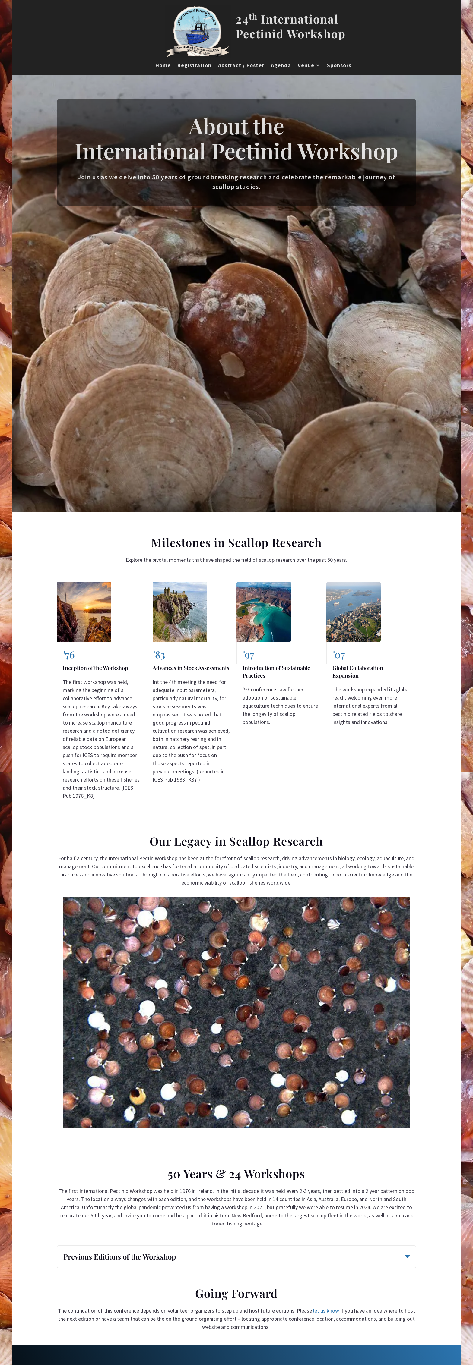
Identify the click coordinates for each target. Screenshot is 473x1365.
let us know (326, 1310)
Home (163, 65)
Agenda (281, 65)
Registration (194, 65)
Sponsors (339, 65)
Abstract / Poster (241, 65)
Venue (306, 65)
